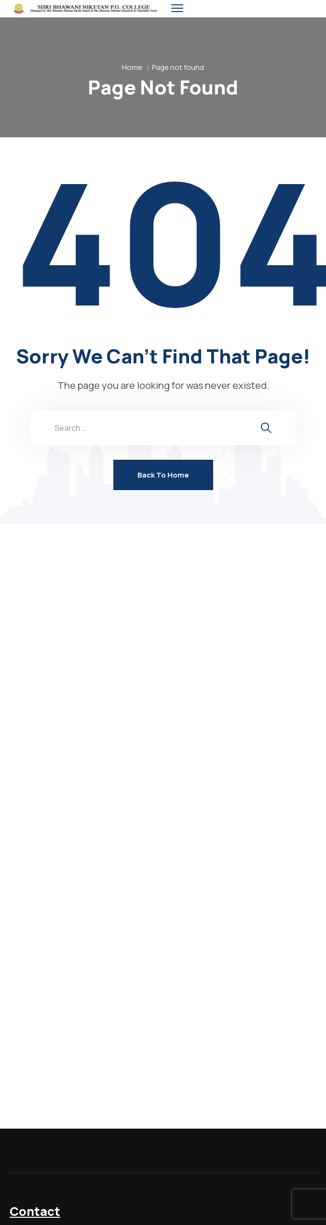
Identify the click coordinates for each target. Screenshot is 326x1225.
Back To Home (163, 475)
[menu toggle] (177, 8)
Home (132, 67)
